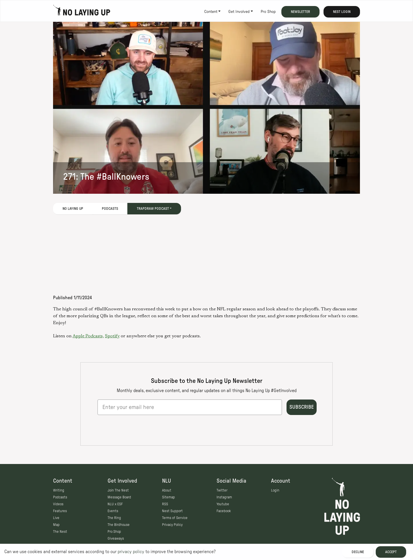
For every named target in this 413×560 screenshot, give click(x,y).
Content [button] (210, 12)
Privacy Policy (172, 524)
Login (275, 490)
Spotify (112, 336)
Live (56, 518)
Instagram (224, 497)
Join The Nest (118, 490)
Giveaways (116, 538)
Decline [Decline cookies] (358, 552)
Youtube (223, 504)
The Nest (60, 531)
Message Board (119, 497)
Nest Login (341, 11)
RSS (165, 504)
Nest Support (172, 511)
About (166, 490)
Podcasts (110, 208)
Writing (58, 490)
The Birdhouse (119, 524)
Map (56, 524)
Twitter (222, 490)
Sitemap (168, 497)
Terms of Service (175, 518)
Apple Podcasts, (88, 336)
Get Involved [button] (239, 12)
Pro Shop (268, 12)
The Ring (114, 518)
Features (60, 511)
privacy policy (131, 551)
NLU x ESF (115, 504)
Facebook (224, 511)
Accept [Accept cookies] (391, 552)
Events (113, 511)
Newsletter (300, 11)
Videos (58, 504)
